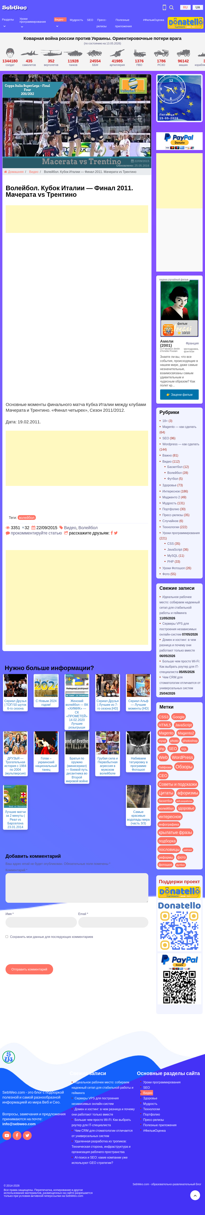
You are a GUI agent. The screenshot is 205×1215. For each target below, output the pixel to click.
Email (83, 914)
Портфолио (171, 509)
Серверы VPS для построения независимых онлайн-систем (178, 628)
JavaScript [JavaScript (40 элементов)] (183, 725)
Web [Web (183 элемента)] (163, 757)
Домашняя (14, 172)
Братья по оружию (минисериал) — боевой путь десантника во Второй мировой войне (77, 769)
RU (185, 7)
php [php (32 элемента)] (161, 748)
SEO (90, 20)
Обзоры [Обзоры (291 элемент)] (184, 766)
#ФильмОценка (153, 20)
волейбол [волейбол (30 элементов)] (166, 808)
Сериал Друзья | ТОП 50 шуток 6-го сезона (15, 704)
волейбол (26, 517)
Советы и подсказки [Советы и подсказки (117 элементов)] (178, 784)
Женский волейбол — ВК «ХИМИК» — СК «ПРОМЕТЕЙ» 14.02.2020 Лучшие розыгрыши (77, 714)
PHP (170, 561)
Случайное (171, 521)
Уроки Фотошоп (174, 568)
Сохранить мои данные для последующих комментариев (51, 937)
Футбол (172, 478)
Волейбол (88, 527)
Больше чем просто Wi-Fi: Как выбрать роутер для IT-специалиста (180, 666)
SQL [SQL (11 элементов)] (184, 749)
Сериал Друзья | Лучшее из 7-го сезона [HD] (108, 704)
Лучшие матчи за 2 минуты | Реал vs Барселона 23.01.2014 (15, 819)
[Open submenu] (4, 25)
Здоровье (169, 485)
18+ (165, 421)
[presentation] (35, 953)
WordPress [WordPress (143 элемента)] (182, 757)
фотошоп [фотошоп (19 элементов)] (165, 864)
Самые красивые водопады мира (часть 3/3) (138, 817)
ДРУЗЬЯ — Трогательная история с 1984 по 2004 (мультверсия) (15, 765)
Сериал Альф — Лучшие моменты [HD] (138, 704)
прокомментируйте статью (36, 532)
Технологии (171, 527)
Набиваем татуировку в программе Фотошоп (138, 764)
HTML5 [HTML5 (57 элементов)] (165, 724)
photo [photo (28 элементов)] (174, 740)
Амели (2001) (167, 343)
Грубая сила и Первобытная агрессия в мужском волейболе (107, 765)
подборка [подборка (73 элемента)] (167, 840)
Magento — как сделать (180, 427)
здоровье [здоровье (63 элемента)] (186, 808)
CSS (170, 543)
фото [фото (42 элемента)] (181, 857)
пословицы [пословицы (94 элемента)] (169, 849)
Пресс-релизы (173, 515)
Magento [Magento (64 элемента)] (166, 732)
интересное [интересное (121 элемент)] (170, 816)
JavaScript (174, 549)
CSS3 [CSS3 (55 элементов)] (164, 716)
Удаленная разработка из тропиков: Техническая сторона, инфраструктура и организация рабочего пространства (101, 1146)
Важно (167, 455)
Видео (58, 19)
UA (198, 7)
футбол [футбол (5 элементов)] (180, 864)
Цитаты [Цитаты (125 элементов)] (166, 792)
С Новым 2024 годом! (46, 703)
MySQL (172, 555)
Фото (166, 574)
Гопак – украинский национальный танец (46, 764)
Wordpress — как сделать (181, 444)
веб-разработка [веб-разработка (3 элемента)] (184, 800)
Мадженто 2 (171, 497)
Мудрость (76, 20)
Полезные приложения (159, 1125)
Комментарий (16, 870)
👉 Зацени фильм (179, 394)
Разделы (8, 19)
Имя (10, 914)
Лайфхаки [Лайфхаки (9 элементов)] (165, 767)
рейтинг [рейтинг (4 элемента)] (188, 849)
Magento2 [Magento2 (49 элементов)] (186, 732)
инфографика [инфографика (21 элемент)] (169, 824)
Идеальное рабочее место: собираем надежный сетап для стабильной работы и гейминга (102, 1087)
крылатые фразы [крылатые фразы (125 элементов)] (175, 832)
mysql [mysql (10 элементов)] (162, 741)
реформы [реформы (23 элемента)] (166, 857)
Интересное (171, 491)
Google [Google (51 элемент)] (179, 716)
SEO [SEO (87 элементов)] (173, 748)
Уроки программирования (32, 20)
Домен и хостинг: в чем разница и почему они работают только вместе (178, 645)
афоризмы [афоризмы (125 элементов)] (187, 792)
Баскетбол (175, 467)
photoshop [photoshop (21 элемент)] (190, 741)
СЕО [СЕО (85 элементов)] (163, 775)
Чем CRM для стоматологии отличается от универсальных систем (180, 682)
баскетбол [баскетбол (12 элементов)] (165, 801)
